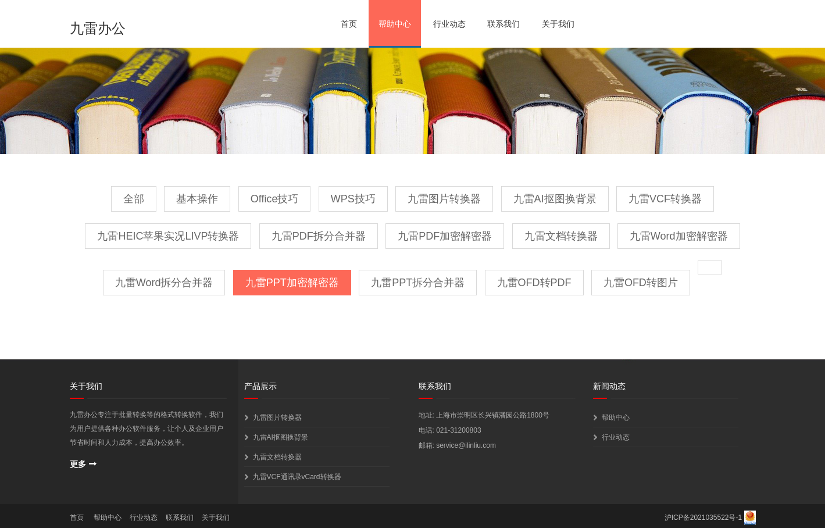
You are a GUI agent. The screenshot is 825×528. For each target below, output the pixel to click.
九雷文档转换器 (561, 236)
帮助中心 (394, 23)
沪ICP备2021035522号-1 (703, 517)
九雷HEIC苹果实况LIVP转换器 (168, 236)
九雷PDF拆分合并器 (319, 236)
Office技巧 (275, 199)
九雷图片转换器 (444, 199)
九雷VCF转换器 (665, 199)
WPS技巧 (353, 199)
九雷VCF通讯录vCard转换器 (297, 477)
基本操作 (197, 199)
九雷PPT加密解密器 (292, 282)
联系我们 (503, 23)
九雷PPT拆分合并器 (418, 282)
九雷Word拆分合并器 (164, 282)
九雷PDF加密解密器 (445, 236)
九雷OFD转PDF (534, 282)
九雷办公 (98, 28)
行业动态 (449, 23)
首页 (349, 23)
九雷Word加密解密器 (679, 236)
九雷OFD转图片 (640, 282)
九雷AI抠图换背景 (555, 199)
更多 (78, 464)
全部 (133, 199)
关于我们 (558, 23)
